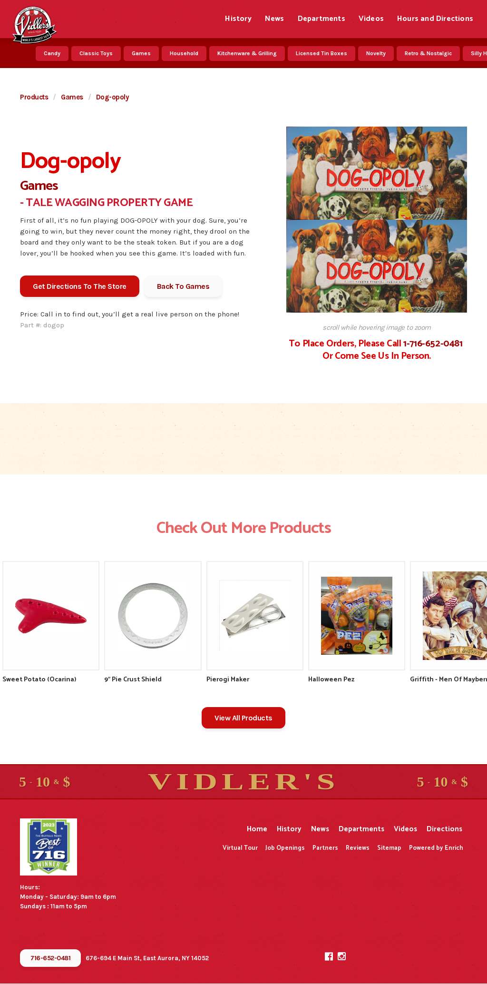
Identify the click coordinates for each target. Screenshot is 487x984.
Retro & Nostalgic (428, 53)
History (238, 18)
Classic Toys (96, 53)
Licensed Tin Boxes (321, 53)
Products (34, 97)
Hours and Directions (435, 18)
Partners (325, 848)
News (274, 18)
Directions (444, 829)
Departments (321, 18)
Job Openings (285, 848)
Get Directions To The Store (80, 286)
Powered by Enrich (436, 848)
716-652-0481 (50, 958)
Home (257, 829)
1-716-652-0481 (432, 344)
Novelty (376, 53)
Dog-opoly (112, 97)
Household (184, 53)
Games (141, 53)
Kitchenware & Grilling (247, 53)
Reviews (358, 848)
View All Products (243, 717)
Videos (371, 18)
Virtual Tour (240, 848)
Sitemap (389, 848)
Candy (52, 53)
